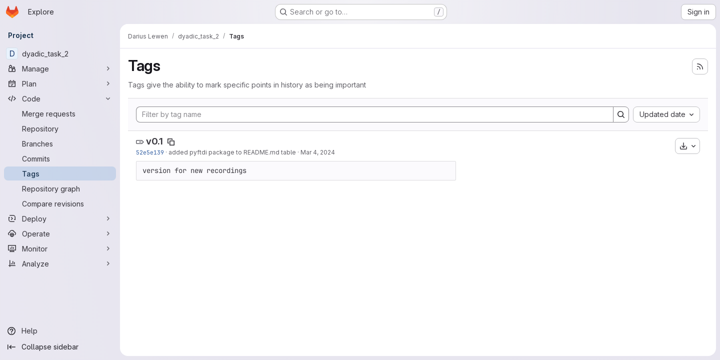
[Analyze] (60, 263)
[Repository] (60, 129)
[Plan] (60, 83)
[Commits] (60, 159)
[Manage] (60, 69)
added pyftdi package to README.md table (232, 152)
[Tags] (60, 173)
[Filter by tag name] (375, 114)
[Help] (60, 331)
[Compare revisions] (60, 203)
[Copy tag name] (171, 142)
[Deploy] (60, 219)
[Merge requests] (60, 113)
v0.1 (154, 141)
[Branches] (60, 143)
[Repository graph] (60, 189)
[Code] (60, 99)
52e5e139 (150, 152)
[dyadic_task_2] (60, 53)
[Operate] (60, 233)
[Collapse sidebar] (60, 347)
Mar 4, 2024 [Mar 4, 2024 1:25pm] (317, 152)
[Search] (621, 114)
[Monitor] (60, 249)
